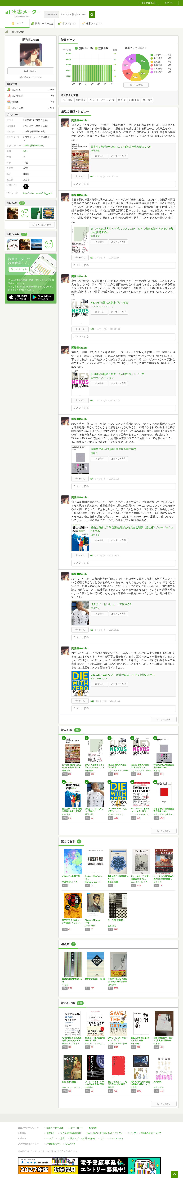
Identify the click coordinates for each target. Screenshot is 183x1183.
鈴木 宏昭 (135, 1044)
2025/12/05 (115, 400)
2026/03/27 (114, 176)
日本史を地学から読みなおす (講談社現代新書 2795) (121, 146)
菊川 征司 (158, 882)
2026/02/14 (114, 258)
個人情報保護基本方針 (70, 1133)
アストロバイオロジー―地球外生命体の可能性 (94, 1084)
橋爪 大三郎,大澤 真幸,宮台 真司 (164, 814)
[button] (92, 14)
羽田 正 (111, 1087)
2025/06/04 (114, 556)
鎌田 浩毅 (67, 100)
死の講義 (157, 1082)
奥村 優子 (81, 100)
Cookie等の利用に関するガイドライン (104, 1133)
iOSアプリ (70, 1144)
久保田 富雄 (113, 882)
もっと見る (136, 85)
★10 (92, 329)
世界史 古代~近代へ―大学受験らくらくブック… (71, 922)
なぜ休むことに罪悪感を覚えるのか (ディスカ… (71, 1040)
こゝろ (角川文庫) (115, 920)
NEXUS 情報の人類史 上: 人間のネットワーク (117, 373)
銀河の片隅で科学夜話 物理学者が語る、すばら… (140, 1084)
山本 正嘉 (134, 100)
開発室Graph (79, 120)
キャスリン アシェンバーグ (72, 1087)
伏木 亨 (157, 1044)
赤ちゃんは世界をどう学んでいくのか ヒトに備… (94, 767)
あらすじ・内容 (118, 156)
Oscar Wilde (90, 926)
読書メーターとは (55, 1128)
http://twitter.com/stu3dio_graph (37, 193)
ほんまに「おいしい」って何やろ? (111, 604)
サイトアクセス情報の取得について (144, 1133)
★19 (92, 701)
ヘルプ (50, 1138)
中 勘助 (65, 985)
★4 (91, 479)
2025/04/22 (115, 701)
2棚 (25, 151)
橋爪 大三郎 (159, 1087)
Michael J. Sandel (92, 882)
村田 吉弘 (147, 100)
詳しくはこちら (19, 269)
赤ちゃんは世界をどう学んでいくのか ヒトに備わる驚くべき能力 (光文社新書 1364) (132, 230)
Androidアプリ (53, 1144)
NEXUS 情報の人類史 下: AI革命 (109, 302)
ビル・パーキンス (99, 678)
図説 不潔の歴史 (69, 1082)
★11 (92, 400)
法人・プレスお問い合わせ (82, 1138)
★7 (91, 176)
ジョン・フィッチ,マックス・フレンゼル (95, 1044)
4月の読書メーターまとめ (31, 77)
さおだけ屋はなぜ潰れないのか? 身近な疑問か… (117, 981)
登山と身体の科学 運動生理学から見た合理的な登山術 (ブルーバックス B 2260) (132, 529)
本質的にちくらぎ (69, 882)
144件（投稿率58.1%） (34, 145)
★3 (91, 258)
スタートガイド (76, 1128)
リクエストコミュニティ (112, 1138)
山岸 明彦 (89, 1087)
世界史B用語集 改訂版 (95, 979)
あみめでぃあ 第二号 (71, 876)
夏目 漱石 (112, 926)
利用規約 (93, 1128)
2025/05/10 (114, 630)
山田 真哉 (112, 985)
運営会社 (51, 1133)
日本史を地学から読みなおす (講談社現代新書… (71, 767)
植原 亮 (122, 100)
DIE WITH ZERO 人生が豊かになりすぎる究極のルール (123, 674)
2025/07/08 (114, 479)
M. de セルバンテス (139, 882)
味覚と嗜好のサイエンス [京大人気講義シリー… (163, 1040)
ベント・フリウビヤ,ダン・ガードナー (141, 814)
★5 (91, 630)
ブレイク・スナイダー (117, 1044)
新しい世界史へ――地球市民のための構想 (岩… (117, 1084)
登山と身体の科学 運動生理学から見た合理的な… (72, 811)
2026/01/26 (115, 329)
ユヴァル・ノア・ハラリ (102, 100)
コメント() (100, 176)
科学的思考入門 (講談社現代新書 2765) (113, 449)
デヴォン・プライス (70, 1044)
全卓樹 (133, 1087)
